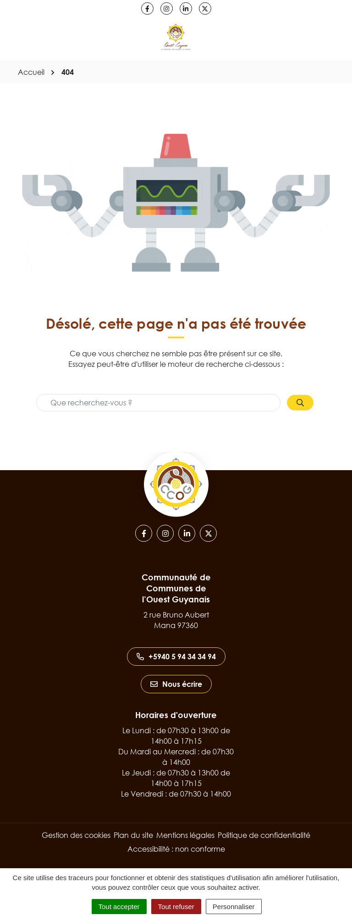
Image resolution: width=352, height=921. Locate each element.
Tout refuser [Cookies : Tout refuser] (176, 906)
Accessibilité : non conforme (176, 849)
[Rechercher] (300, 402)
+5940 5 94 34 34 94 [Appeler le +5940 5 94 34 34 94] (176, 656)
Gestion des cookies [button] (76, 835)
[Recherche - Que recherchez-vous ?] (158, 402)
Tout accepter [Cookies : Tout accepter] (119, 906)
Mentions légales (185, 835)
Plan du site (133, 835)
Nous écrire (176, 684)
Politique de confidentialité (264, 835)
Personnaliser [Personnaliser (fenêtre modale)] (234, 906)
